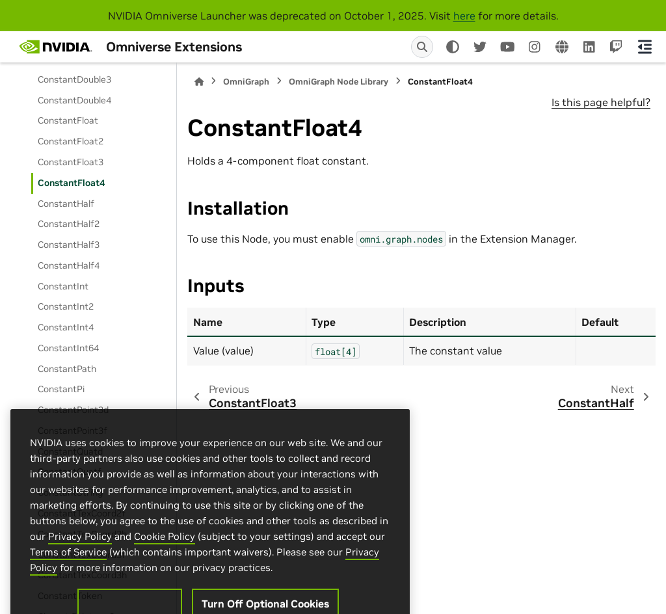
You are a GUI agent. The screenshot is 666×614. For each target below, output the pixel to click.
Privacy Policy (80, 571)
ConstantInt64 (68, 348)
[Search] (422, 47)
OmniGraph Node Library (338, 81)
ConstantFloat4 (71, 183)
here (464, 15)
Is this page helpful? (601, 102)
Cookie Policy (164, 571)
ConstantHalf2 (69, 224)
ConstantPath (67, 369)
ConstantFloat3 (70, 162)
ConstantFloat (68, 120)
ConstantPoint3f (72, 430)
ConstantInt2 (66, 306)
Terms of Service (68, 586)
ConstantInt (63, 286)
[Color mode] (452, 47)
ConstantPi (61, 389)
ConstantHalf (66, 203)
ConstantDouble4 (74, 100)
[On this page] (645, 47)
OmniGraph (246, 81)
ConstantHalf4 (69, 265)
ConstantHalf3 (69, 244)
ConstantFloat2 (70, 141)
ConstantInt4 (66, 327)
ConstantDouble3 (74, 79)
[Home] (199, 81)
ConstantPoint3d (73, 410)
